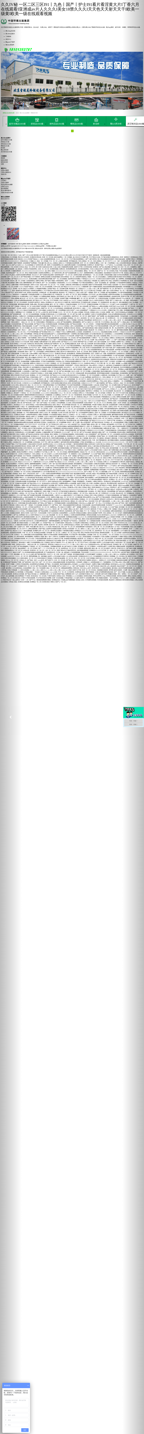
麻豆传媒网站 (58, 257)
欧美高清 (26, 550)
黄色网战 (110, 403)
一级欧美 (89, 367)
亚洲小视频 (48, 373)
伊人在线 (79, 501)
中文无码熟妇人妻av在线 (109, 322)
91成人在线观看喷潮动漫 (47, 259)
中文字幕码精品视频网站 (67, 434)
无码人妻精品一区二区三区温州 (42, 454)
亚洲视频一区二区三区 (33, 312)
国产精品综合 (78, 540)
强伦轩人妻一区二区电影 (47, 379)
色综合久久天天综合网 (67, 336)
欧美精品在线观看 (67, 428)
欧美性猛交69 (46, 483)
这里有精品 (36, 442)
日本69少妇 (57, 286)
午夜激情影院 (78, 395)
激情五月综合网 (37, 444)
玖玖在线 (66, 412)
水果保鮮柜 (34, 244)
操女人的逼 (80, 292)
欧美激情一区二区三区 (60, 456)
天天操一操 (59, 552)
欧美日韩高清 (28, 448)
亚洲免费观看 (66, 440)
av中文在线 (23, 344)
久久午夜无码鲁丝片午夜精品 (43, 558)
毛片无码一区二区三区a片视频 (101, 395)
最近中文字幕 (62, 397)
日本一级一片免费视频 (108, 263)
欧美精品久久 (35, 436)
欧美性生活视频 (65, 499)
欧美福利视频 (55, 277)
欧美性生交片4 (97, 320)
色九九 (91, 300)
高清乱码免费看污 (22, 452)
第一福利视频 (111, 283)
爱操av (71, 509)
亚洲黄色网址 (24, 296)
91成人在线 (56, 267)
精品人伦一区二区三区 (29, 322)
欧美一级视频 (72, 456)
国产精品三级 (115, 267)
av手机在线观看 (88, 464)
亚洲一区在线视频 (58, 578)
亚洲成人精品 (86, 487)
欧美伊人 (116, 332)
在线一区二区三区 (44, 269)
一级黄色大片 (102, 560)
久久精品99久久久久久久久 (105, 468)
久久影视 (47, 466)
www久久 (81, 517)
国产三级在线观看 (36, 399)
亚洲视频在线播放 (72, 517)
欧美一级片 (22, 473)
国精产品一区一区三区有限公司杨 (107, 271)
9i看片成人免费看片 (54, 442)
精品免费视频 (28, 530)
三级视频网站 (107, 562)
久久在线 (112, 493)
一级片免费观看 (32, 338)
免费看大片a (86, 507)
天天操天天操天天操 (84, 389)
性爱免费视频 (105, 564)
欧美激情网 (110, 424)
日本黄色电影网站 (83, 269)
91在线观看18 (26, 371)
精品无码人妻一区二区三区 (117, 477)
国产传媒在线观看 (117, 444)
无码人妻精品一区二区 (85, 261)
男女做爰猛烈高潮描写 (107, 259)
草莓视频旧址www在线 (53, 322)
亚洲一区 (90, 426)
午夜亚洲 (56, 558)
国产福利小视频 (50, 281)
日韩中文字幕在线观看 (28, 578)
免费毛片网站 (40, 281)
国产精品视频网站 (111, 292)
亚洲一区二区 (94, 466)
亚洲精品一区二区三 (74, 318)
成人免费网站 (120, 279)
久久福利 (76, 578)
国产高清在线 (47, 349)
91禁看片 (94, 338)
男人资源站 (77, 468)
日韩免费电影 (88, 320)
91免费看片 (62, 401)
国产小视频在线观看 (95, 286)
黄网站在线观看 (46, 277)
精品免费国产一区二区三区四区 (28, 548)
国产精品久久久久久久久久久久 (71, 286)
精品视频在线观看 (79, 473)
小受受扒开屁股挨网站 (30, 269)
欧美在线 (69, 375)
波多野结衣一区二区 (32, 418)
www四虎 (118, 456)
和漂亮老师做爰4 (25, 284)
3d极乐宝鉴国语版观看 (119, 426)
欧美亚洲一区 (116, 464)
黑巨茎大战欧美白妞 (121, 499)
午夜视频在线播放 (30, 499)
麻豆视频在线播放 (113, 440)
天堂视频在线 (57, 489)
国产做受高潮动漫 (88, 328)
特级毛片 (106, 479)
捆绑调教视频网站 (74, 452)
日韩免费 (38, 369)
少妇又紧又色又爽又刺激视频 (118, 308)
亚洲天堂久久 (121, 548)
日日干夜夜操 (27, 456)
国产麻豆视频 (114, 416)
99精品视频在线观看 (59, 562)
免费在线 (62, 269)
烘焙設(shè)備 (37, 121)
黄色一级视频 (116, 363)
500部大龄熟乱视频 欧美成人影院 (61, 383)
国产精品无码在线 (97, 422)
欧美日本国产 (71, 310)
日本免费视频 (28, 334)
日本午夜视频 (90, 558)
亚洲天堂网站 (74, 499)
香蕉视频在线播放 (64, 324)
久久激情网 (43, 371)
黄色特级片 (22, 542)
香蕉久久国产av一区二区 (58, 582)
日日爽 (49, 306)
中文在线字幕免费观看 (74, 385)
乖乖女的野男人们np (89, 497)
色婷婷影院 (68, 511)
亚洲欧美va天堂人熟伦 (75, 487)
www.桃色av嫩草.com (35, 523)
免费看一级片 (110, 312)
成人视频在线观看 (49, 320)
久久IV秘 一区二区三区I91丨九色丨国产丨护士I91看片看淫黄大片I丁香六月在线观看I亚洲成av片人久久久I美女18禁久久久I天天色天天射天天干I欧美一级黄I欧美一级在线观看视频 (70, 9)
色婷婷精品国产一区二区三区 (64, 275)
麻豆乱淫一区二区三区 (27, 298)
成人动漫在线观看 (60, 517)
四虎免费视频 (58, 406)
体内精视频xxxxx (90, 442)
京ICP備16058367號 (28, 248)
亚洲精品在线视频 (96, 525)
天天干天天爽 (49, 460)
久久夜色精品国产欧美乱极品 (34, 477)
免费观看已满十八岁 (46, 574)
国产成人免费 (77, 314)
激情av (110, 381)
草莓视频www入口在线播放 (74, 576)
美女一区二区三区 (52, 397)
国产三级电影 (68, 554)
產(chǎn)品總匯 (24, 113)
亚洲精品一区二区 (53, 371)
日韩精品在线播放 (81, 513)
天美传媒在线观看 (70, 399)
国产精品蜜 (47, 355)
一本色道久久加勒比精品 (83, 281)
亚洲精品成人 (97, 426)
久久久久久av (96, 332)
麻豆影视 (37, 422)
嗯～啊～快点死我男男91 (117, 328)
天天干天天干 (82, 304)
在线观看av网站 (105, 336)
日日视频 (80, 548)
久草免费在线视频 (90, 580)
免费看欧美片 (38, 491)
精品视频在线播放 (107, 332)
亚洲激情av (109, 345)
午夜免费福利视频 (48, 385)
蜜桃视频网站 (77, 322)
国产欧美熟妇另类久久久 (47, 332)
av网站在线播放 (104, 306)
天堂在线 (87, 312)
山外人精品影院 (120, 468)
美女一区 (35, 568)
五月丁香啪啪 (33, 296)
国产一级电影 (29, 505)
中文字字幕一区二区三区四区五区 (48, 424)
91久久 (74, 300)
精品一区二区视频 (42, 261)
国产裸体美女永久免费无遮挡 (39, 485)
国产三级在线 (50, 426)
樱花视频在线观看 (24, 304)
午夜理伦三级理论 (24, 464)
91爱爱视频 (28, 359)
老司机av (65, 529)
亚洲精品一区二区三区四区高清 (40, 375)
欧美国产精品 (57, 373)
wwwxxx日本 (45, 393)
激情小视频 (47, 491)
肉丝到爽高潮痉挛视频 (45, 279)
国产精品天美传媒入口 (32, 574)
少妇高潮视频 (48, 489)
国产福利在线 (120, 491)
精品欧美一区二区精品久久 (77, 288)
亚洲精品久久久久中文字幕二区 (84, 530)
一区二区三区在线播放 (99, 277)
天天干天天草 (72, 469)
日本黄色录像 (88, 267)
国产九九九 (40, 330)
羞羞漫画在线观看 (122, 560)
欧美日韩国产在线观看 (40, 306)
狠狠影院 (60, 328)
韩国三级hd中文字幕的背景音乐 (66, 351)
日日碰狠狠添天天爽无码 (120, 365)
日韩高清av (24, 458)
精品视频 (30, 320)
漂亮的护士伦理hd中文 (107, 499)
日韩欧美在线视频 (58, 468)
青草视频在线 (73, 261)
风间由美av (65, 369)
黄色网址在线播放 (56, 530)
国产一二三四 (40, 473)
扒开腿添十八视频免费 (33, 420)
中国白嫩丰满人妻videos (45, 263)
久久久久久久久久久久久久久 (65, 271)
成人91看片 (89, 483)
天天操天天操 (24, 353)
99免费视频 (72, 298)
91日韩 (60, 412)
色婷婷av (41, 525)
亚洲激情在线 (105, 302)
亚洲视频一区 (114, 556)
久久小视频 (40, 460)
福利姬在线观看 (122, 576)
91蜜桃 (51, 381)
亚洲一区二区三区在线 (58, 355)
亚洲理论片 (90, 265)
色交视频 (51, 485)
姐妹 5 (115, 403)
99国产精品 (35, 371)
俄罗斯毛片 (89, 391)
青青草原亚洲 (75, 302)
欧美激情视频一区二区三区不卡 (62, 306)
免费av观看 (63, 387)
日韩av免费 (113, 523)
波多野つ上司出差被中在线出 (31, 308)
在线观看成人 (108, 334)
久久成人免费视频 (85, 377)
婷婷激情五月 (38, 320)
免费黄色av (53, 507)
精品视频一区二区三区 (56, 515)
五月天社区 (92, 294)
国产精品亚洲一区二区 (105, 434)
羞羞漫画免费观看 (49, 450)
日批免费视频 (111, 491)
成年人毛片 (32, 330)
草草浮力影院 (107, 284)
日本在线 (71, 462)
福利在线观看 (118, 570)
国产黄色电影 (81, 430)
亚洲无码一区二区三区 (37, 550)
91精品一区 (24, 406)
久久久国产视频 (96, 454)
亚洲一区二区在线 (48, 257)
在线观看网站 (66, 316)
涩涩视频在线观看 (57, 367)
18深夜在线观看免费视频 (23, 275)
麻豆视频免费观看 (83, 550)
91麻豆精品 (96, 446)
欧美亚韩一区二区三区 (88, 318)
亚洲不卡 (82, 578)
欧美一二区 (25, 580)
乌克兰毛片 (33, 513)
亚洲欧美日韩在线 (36, 257)
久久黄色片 (32, 440)
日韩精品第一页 (44, 292)
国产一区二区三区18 (45, 562)
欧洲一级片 (80, 344)
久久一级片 (117, 261)
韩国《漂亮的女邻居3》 (47, 418)
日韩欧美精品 (34, 377)
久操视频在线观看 (120, 387)
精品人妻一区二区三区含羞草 (104, 538)
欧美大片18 (75, 375)
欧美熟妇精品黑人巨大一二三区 (87, 416)
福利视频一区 (40, 468)
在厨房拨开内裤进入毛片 (86, 574)
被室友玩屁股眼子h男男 (95, 513)
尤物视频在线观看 (102, 570)
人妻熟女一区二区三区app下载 (77, 479)
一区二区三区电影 (100, 393)
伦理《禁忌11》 (23, 330)
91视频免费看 (46, 432)
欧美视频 (67, 405)
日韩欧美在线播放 (71, 304)
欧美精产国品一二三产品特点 (104, 265)
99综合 (31, 452)
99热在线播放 (98, 273)
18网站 (95, 481)
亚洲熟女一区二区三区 (116, 479)
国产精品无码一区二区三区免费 (46, 458)
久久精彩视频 (103, 471)
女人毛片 (80, 273)
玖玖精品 (112, 361)
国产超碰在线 (115, 367)
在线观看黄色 (30, 281)
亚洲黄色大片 (50, 302)
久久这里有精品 (58, 308)
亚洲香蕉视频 (54, 269)
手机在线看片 (85, 552)
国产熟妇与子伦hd (40, 324)
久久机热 (102, 312)
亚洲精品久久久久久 (77, 363)
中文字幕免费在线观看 (42, 469)
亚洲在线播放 (33, 279)
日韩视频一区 (61, 446)
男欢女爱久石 (27, 367)
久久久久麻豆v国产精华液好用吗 (23, 491)
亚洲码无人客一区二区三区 (51, 336)
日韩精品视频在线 (99, 345)
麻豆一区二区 (54, 304)
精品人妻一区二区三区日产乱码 (78, 542)
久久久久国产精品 (75, 519)
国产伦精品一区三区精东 (48, 403)
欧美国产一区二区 (108, 387)
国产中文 (32, 580)
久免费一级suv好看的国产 (98, 340)
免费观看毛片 (52, 446)
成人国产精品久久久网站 (79, 406)
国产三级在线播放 (120, 340)
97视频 (58, 332)
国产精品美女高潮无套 (33, 434)
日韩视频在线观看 (87, 385)
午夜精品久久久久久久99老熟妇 (60, 326)
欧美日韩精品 (30, 405)
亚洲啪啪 (45, 414)
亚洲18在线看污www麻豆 (23, 489)
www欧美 (48, 527)
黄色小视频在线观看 (31, 273)
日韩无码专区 (25, 373)
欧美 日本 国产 (97, 367)
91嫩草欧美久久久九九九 (41, 462)
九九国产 (112, 304)
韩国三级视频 (34, 342)
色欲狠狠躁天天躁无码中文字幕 (114, 273)
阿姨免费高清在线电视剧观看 (109, 324)
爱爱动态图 (87, 548)
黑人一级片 (87, 401)
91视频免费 (85, 286)
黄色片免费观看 (83, 294)
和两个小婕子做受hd (56, 519)
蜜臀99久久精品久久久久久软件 (40, 363)
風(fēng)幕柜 (22, 244)
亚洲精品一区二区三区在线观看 (60, 363)
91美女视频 (92, 542)
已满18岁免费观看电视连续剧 (23, 300)
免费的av (112, 338)
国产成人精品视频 (105, 267)
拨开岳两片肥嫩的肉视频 (109, 574)
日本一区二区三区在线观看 (76, 408)
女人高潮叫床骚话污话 (47, 294)
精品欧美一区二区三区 (103, 460)
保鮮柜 (28, 244)
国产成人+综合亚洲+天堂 (90, 501)
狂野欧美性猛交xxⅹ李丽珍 (72, 525)
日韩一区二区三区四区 (100, 534)
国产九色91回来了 (41, 446)
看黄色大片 (87, 359)
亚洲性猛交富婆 (80, 572)
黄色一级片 (50, 436)
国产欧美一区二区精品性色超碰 (99, 298)
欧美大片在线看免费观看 (99, 314)
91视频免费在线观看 (67, 267)
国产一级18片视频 (120, 572)
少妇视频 (90, 534)
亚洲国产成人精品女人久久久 (58, 462)
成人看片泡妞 (46, 389)
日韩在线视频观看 (70, 430)
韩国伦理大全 (59, 450)
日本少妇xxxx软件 (85, 568)
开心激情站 (100, 438)
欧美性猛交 (106, 399)
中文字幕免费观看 (60, 385)
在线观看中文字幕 (108, 456)
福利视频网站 (67, 481)
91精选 (29, 444)
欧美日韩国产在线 (67, 473)
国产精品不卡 (119, 288)
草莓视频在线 (102, 440)
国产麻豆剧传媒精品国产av (47, 334)
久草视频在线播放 (41, 288)
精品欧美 (56, 499)
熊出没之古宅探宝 (24, 257)
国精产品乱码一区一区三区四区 (38, 408)
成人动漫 (101, 529)
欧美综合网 (84, 357)
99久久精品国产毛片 (74, 424)
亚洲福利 (89, 481)
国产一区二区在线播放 (60, 279)
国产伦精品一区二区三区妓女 (107, 351)
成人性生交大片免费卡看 (80, 257)
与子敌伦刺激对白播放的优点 (110, 257)
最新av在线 (85, 519)
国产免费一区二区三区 (36, 355)
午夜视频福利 (56, 428)
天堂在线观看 (86, 505)
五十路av (117, 527)
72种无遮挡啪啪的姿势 (111, 408)
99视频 (84, 475)
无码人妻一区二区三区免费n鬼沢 (104, 527)
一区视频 (97, 324)
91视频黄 (31, 369)
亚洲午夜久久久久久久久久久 (104, 379)
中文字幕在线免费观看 (101, 326)
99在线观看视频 (82, 265)
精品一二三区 (86, 308)
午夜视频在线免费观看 (72, 263)
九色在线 (96, 385)
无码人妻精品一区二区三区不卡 (103, 261)
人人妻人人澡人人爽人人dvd (79, 544)
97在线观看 (42, 568)
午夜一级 (95, 440)
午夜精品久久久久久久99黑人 (98, 310)
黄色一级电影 (32, 430)
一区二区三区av (22, 332)
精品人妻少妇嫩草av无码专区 (34, 357)
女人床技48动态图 (72, 556)
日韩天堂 (69, 355)
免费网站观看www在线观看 (77, 381)
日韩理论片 (113, 487)
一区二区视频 (67, 257)
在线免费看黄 (63, 513)
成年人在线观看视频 (76, 326)
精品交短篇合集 (88, 345)
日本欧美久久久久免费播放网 (31, 383)
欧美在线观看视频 (37, 534)
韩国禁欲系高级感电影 (83, 353)
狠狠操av (53, 296)
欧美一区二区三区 (71, 294)
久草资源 (30, 507)
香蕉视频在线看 (83, 491)
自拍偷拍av (119, 420)
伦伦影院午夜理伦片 (34, 302)
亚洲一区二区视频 (99, 292)
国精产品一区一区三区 (45, 493)
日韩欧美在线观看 (99, 464)
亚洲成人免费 (31, 446)
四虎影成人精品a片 (90, 363)
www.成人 (79, 536)
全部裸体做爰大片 (96, 562)
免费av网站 (33, 304)
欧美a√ (90, 446)
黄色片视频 (106, 367)
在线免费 (31, 340)
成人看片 (76, 509)
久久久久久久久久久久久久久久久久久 (24, 381)
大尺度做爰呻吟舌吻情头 (86, 412)
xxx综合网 (72, 513)
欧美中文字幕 (77, 570)
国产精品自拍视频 (27, 324)
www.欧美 (55, 454)
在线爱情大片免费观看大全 (111, 269)
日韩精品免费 (80, 373)
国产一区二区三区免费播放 (52, 357)
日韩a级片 (88, 564)
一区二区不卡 (41, 426)
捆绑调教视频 (27, 283)
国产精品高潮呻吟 (22, 438)
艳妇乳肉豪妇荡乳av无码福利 (110, 371)
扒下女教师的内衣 (103, 410)
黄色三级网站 (54, 434)
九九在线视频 (118, 265)
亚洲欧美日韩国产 (108, 525)
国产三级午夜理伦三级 (93, 259)
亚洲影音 (92, 263)
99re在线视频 (29, 265)
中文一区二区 (53, 261)
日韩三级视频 (52, 566)
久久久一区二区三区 (62, 259)
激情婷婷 (26, 397)
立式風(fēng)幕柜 (43, 244)
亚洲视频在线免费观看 (34, 316)
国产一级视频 (88, 292)
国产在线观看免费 (71, 273)
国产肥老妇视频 (26, 277)
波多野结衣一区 (52, 328)
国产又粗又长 (59, 485)
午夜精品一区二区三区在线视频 (30, 393)
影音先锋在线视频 (99, 344)
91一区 (28, 345)
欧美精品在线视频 (48, 475)
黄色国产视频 (85, 424)
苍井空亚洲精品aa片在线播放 (33, 349)
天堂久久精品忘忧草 (96, 269)
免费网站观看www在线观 (74, 332)
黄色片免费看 (22, 338)
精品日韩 (106, 405)
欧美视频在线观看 (78, 355)
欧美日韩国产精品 (24, 377)
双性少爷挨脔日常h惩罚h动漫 (90, 532)
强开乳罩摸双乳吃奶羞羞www (30, 519)
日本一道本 (36, 403)
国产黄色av (109, 383)
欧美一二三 (75, 306)
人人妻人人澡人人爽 (93, 288)
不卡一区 (87, 511)
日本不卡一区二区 (67, 395)
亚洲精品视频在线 (70, 344)
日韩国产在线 (79, 336)
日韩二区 (120, 454)
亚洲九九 (68, 466)
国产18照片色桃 (107, 347)
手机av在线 (103, 381)
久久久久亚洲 (106, 426)
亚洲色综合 (30, 344)
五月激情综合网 (86, 302)
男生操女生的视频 (43, 304)
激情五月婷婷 (56, 342)
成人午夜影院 (71, 446)
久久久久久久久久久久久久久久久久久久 (89, 399)
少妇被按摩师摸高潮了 (64, 334)
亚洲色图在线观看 (52, 324)
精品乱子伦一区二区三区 (88, 452)
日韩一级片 (52, 464)
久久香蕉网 (56, 349)
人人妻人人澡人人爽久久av (111, 554)
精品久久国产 (104, 361)
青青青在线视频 (106, 521)
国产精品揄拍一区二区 (83, 566)
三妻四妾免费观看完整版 (80, 444)
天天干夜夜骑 (36, 277)
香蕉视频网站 (78, 464)
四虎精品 (58, 379)
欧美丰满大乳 (46, 438)
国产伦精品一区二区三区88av (48, 391)
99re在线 (98, 442)
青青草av (100, 481)
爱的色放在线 (100, 452)
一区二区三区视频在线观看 (83, 418)
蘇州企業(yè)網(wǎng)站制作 (53, 248)
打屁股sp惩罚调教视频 (68, 580)
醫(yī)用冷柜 (116, 121)
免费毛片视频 (55, 497)
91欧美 (84, 296)
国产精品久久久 (38, 300)
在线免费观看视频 (72, 503)
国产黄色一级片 (48, 399)
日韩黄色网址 (60, 281)
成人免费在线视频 (83, 420)
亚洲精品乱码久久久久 (28, 365)
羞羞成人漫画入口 (59, 263)
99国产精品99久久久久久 (46, 353)
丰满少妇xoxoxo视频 (85, 503)
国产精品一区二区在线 (74, 475)
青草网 (111, 570)
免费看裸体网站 (89, 273)
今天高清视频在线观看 (114, 412)
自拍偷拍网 (114, 536)
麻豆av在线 (66, 406)
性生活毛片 (67, 367)
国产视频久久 (49, 503)
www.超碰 (57, 475)
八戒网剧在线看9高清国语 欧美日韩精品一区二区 (122, 277)
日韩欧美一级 (110, 393)
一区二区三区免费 (98, 275)
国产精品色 (118, 558)
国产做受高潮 (26, 562)
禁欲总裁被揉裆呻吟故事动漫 (72, 505)
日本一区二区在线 (114, 471)
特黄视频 (75, 283)
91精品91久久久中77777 (88, 383)
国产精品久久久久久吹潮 (69, 342)
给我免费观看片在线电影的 (33, 475)
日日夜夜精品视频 (97, 428)
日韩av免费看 (33, 353)
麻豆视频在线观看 (83, 334)
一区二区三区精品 (103, 338)
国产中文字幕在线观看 (103, 497)
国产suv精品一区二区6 (91, 471)
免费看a (25, 369)
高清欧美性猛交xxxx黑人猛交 (122, 458)
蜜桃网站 (87, 469)
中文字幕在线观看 (39, 497)
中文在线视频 (38, 505)
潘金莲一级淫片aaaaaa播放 (121, 485)
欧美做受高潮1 (71, 562)
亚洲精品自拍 (120, 338)
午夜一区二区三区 (54, 387)
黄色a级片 (40, 499)
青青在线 (51, 544)
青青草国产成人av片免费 (85, 342)
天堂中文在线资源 (53, 513)
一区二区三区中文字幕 (68, 359)
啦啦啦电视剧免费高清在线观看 (54, 365)
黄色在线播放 (79, 271)
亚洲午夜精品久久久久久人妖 (39, 515)
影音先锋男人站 (62, 296)
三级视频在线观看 (95, 521)
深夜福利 (67, 552)
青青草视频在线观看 (103, 373)
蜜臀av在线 (25, 485)
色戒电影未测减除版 (70, 538)
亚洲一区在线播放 (100, 283)
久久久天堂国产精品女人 (31, 259)
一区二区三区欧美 (88, 324)
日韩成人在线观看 (83, 300)
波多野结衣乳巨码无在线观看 (100, 359)
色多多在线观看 (80, 477)
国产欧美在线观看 (50, 330)
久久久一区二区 (111, 330)
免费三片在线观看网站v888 (55, 265)
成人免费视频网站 (60, 436)
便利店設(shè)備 (57, 121)
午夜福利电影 (68, 578)
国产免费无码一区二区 (107, 288)
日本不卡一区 (51, 554)
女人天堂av (93, 468)
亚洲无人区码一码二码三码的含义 (119, 406)
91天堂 (48, 497)
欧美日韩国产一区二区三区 (92, 403)
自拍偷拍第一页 (84, 521)
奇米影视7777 (110, 505)
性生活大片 (35, 275)
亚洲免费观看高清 (71, 269)
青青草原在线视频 (114, 294)
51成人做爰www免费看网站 (59, 389)
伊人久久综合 (30, 538)
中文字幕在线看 (70, 418)
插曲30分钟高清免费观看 (121, 275)
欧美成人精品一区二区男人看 (29, 267)
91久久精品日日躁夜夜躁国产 (29, 310)
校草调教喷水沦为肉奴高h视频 (41, 367)
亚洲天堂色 (31, 469)
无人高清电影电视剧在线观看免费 (95, 517)
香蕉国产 (80, 469)
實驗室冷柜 (34, 113)
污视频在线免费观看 (104, 296)
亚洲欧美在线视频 (93, 304)
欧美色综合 (48, 430)
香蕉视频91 (103, 469)
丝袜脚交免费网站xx (44, 273)
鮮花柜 (96, 121)
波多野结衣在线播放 (74, 279)
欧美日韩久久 (77, 308)
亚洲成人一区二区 (75, 414)
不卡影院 (27, 576)
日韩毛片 (45, 464)
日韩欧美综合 (24, 261)
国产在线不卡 (49, 560)
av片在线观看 (59, 320)
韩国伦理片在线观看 (116, 359)
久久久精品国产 (92, 296)
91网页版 (35, 334)
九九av (43, 359)
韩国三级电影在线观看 (101, 328)
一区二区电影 (60, 284)
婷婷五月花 (41, 338)
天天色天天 (54, 491)
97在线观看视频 (75, 552)
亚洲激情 (40, 450)
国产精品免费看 (23, 347)
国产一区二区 (72, 397)
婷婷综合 (108, 464)
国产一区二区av (97, 503)
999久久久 (24, 340)
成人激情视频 (62, 318)
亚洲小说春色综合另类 (45, 267)
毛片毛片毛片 (33, 347)
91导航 (82, 442)
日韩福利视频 (108, 275)
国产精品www (93, 306)
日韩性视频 (75, 284)
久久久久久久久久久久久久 (28, 540)
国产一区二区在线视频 (37, 351)
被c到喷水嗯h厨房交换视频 (64, 464)
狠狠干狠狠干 (92, 316)
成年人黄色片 (32, 509)
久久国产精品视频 (118, 355)
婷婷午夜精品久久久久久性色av (57, 487)
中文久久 (122, 578)
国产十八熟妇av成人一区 (117, 300)
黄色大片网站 (48, 456)
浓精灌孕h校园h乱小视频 (83, 277)
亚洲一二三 (110, 340)
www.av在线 (109, 452)
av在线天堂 (44, 312)
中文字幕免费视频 (33, 332)
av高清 (114, 519)
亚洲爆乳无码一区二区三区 (91, 369)
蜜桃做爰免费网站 (67, 568)
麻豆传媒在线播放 (105, 414)
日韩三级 (91, 357)
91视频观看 (48, 395)
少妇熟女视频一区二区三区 (100, 308)
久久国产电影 (69, 477)
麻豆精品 (109, 365)
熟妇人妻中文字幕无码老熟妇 (70, 377)
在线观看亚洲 (111, 353)
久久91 (104, 403)
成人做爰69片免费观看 (121, 529)
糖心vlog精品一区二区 (88, 460)
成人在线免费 (83, 284)
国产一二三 (96, 475)
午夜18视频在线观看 (32, 412)
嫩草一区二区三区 (82, 298)
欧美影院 (117, 418)
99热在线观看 (23, 509)
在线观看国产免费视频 (30, 263)
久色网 (110, 546)
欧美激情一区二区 (74, 529)
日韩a (111, 326)
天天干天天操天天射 (122, 393)
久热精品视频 (95, 371)
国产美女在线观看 (41, 566)
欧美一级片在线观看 (75, 369)
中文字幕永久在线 (94, 257)
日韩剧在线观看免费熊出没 (73, 361)
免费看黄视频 (63, 479)
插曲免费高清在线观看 (121, 452)
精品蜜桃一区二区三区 (66, 558)
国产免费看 (101, 316)
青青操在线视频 (92, 515)
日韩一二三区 (53, 408)
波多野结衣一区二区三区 (79, 316)
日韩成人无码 (88, 495)
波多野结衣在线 (48, 444)
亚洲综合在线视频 (24, 582)
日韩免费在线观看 (34, 294)
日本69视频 (42, 310)
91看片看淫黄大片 (103, 416)
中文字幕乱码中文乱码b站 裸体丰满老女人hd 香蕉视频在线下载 (63, 290)
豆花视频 (112, 298)
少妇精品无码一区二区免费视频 (56, 310)
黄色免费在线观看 (31, 503)
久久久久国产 (52, 340)
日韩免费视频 (48, 499)
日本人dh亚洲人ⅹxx (65, 300)
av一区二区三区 (58, 493)
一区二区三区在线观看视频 (30, 314)
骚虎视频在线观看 (29, 517)
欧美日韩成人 (48, 477)
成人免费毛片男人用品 (105, 281)
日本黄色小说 (60, 361)
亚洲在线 (80, 320)
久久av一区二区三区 (68, 373)
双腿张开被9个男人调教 (115, 310)
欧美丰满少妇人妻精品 (104, 444)
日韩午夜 (98, 322)
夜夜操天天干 (47, 505)
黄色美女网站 (39, 344)
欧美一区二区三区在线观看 (44, 286)
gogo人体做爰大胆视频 (113, 517)
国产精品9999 (47, 428)
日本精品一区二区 (30, 460)
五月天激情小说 (79, 495)
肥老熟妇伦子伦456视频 (31, 379)
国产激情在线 (74, 448)
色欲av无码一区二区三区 (48, 284)
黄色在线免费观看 (90, 373)
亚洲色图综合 (59, 418)
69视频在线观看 (35, 361)
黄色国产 (90, 406)
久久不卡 (99, 387)
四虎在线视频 (39, 365)
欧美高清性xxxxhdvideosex (22, 399)
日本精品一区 (108, 422)
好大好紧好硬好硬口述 (97, 334)
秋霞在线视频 (26, 436)
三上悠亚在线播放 (61, 426)
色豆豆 (99, 515)
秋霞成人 (79, 328)
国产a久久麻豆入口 (88, 322)
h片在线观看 (53, 414)
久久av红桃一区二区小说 (81, 340)
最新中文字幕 (78, 267)
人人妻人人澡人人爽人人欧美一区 (113, 320)
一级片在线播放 (114, 578)
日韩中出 (56, 536)
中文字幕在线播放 (31, 401)
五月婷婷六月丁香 (48, 345)
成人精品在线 (89, 408)
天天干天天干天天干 (31, 424)
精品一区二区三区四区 (101, 406)
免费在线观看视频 (116, 511)
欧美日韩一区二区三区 (56, 525)
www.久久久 (119, 505)
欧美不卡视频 (69, 468)
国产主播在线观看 (104, 501)
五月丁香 (44, 442)
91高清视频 (85, 468)
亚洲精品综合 (56, 580)
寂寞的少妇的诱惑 (32, 292)
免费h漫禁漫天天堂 (45, 342)
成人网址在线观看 (102, 294)
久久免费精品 (57, 395)
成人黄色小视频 (50, 271)
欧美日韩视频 (87, 395)
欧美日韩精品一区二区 (68, 277)
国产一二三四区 (44, 377)
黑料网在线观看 (105, 532)
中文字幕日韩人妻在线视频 (77, 534)
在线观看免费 (68, 308)
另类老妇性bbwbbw (94, 544)
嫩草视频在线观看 (117, 414)
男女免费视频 (101, 473)
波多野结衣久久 (97, 377)
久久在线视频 (116, 395)
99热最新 (94, 281)
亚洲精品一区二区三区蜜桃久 (87, 546)
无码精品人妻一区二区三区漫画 (99, 523)
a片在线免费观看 (118, 422)
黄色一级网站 (122, 574)
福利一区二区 (114, 550)
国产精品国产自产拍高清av (69, 521)
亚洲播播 (62, 536)
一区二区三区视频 (53, 298)
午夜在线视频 (89, 393)
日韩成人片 (102, 365)
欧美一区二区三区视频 (23, 328)
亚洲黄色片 (101, 495)
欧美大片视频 (98, 408)
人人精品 (100, 489)
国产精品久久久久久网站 (85, 456)
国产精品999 (36, 359)
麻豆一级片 (41, 401)
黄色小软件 (92, 438)
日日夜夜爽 (78, 497)
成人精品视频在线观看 (112, 316)
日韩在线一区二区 (26, 306)
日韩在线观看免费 (41, 538)
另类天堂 (104, 475)
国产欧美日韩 (61, 420)
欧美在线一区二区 (76, 405)
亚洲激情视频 (25, 361)
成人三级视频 (84, 438)
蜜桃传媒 (114, 438)
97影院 (26, 430)
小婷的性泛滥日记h (26, 479)
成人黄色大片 (114, 302)
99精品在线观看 (70, 536)
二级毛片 (57, 495)
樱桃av (98, 263)
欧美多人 (117, 383)
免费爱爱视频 (87, 405)
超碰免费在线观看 (70, 265)
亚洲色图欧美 (71, 353)
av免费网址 (32, 458)
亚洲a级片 (108, 438)
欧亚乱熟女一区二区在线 (68, 338)
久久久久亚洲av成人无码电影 (93, 290)
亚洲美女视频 (78, 275)
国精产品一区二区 (47, 308)
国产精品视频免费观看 (53, 338)
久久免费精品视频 (44, 296)
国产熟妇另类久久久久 (34, 483)
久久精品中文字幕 (57, 538)
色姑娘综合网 (116, 296)
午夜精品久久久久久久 (88, 279)
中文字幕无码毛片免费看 (83, 560)
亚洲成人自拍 (94, 312)
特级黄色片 (28, 454)
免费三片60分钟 (73, 387)
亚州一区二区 (84, 263)
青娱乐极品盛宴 (120, 259)
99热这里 (118, 298)
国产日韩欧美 (37, 283)
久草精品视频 (28, 572)
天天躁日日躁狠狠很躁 (48, 361)
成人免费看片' (86, 314)
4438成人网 (72, 458)
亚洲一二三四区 (70, 281)
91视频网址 (116, 381)
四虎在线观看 (79, 434)
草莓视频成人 (81, 481)
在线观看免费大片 (38, 456)
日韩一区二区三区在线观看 (90, 361)
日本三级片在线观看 (100, 342)
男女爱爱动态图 (72, 420)
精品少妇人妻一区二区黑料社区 (106, 318)
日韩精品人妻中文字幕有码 (52, 542)
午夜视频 (42, 314)
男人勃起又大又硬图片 (28, 288)
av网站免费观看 (43, 318)
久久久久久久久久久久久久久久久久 (33, 271)
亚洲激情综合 (120, 353)
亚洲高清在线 (50, 314)
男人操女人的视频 (77, 312)
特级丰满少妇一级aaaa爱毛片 (89, 365)
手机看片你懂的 (97, 405)
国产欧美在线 (27, 403)
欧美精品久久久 (52, 420)
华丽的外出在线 (86, 440)
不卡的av (63, 332)
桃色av (43, 302)
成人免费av (113, 410)
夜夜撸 (46, 525)
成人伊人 (39, 517)
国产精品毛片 (114, 399)
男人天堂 (47, 300)
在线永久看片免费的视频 (111, 450)
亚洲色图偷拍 (121, 430)
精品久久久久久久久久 (25, 462)
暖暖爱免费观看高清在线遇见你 (34, 395)
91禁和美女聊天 (102, 546)
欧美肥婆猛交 (87, 275)
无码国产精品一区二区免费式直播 (58, 288)
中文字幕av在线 (44, 326)
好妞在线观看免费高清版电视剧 (113, 286)
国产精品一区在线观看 (52, 564)
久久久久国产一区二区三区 (70, 432)
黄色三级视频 (93, 351)
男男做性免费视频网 (41, 340)
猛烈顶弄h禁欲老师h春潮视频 (70, 442)
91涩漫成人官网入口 (78, 393)
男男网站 (121, 369)
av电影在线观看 (63, 261)
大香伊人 (62, 304)
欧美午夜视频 (53, 312)
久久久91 (69, 283)
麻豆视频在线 (54, 292)
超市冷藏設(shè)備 (17, 121)
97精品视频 (26, 363)
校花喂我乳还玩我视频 (37, 564)
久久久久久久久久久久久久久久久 (100, 552)
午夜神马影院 (51, 576)
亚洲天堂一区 (98, 456)
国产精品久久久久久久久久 (97, 420)
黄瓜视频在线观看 (48, 495)
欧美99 (49, 538)
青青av (27, 351)
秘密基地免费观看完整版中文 (77, 426)
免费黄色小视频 (39, 536)
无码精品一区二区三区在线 (55, 347)
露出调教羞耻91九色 (119, 345)
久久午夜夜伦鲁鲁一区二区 (63, 314)
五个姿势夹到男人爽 (39, 265)
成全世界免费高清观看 (98, 505)
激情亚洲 (93, 509)
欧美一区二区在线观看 (39, 410)
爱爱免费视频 (33, 556)
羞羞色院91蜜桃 (97, 432)
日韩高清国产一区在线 (72, 365)
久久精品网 (76, 523)
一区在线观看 (41, 440)
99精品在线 (68, 523)
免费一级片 (106, 290)
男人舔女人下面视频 (70, 320)
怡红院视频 (111, 375)
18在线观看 (116, 434)
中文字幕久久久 (104, 304)
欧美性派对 (92, 444)
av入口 (31, 397)
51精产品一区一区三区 (79, 349)
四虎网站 (74, 334)
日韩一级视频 (112, 509)
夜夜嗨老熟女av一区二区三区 (70, 357)
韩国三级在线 (102, 491)
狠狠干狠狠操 (90, 572)
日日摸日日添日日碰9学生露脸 (105, 279)
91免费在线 (104, 375)
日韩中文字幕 (111, 420)
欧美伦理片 (55, 483)
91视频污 (63, 475)
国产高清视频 (24, 440)
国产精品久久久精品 (105, 485)
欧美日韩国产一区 (65, 454)
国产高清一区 (73, 412)
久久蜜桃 (109, 344)
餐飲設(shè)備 (76, 121)
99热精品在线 (56, 527)
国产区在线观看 (97, 389)
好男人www (63, 424)
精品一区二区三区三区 (35, 385)
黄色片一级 (60, 405)
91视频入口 (32, 261)
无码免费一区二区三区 (53, 532)
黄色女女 (103, 483)
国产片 (120, 487)
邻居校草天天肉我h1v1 (101, 357)
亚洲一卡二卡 (62, 408)
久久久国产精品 (89, 326)
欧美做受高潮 (116, 481)
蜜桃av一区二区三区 (90, 271)
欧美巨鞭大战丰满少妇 (27, 521)
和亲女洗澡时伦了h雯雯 (101, 300)
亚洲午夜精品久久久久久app (75, 401)
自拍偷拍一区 (95, 302)
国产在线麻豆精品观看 (47, 275)
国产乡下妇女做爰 (85, 432)
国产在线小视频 (78, 511)
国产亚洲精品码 (56, 432)
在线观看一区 (30, 468)
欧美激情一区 (117, 284)
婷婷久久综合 (35, 284)
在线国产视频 (64, 298)
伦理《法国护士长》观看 (98, 353)
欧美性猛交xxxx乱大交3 (109, 515)
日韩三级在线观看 (95, 397)
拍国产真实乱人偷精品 (71, 493)
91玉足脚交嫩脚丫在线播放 (28, 426)
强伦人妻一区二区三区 (75, 296)
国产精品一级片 (32, 560)
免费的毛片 (23, 316)
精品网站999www (65, 349)
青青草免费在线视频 (57, 438)
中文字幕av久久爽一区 (48, 452)
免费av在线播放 (76, 440)
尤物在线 (68, 284)
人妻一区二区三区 (50, 550)
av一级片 (73, 566)
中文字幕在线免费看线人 (77, 259)
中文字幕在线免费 (108, 349)
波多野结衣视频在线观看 (54, 529)
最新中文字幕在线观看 (95, 284)
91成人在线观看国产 (82, 310)
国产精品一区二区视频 (61, 460)
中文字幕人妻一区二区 (31, 318)
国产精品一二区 (115, 428)
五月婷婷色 (71, 572)
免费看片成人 (120, 342)
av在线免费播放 (119, 334)
